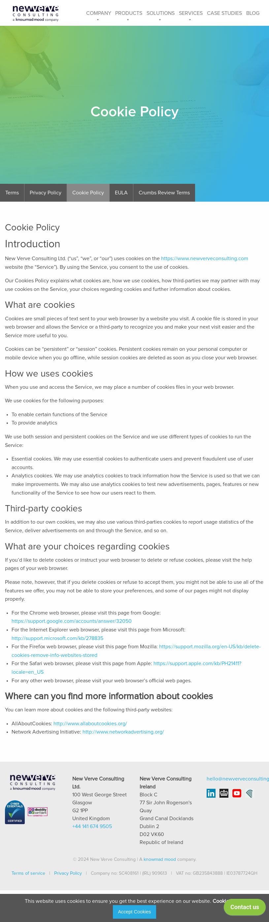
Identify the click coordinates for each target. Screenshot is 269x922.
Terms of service (28, 873)
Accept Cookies (134, 911)
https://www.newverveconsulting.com (204, 258)
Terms (12, 192)
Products (128, 13)
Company (98, 13)
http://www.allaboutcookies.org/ (90, 723)
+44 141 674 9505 (92, 826)
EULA (121, 192)
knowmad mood (160, 859)
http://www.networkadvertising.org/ (123, 732)
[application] (244, 909)
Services (191, 13)
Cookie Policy (88, 192)
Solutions (161, 13)
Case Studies (224, 13)
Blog (252, 13)
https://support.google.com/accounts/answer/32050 (72, 621)
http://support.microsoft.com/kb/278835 (57, 638)
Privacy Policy (45, 192)
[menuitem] (98, 13)
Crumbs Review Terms (164, 192)
